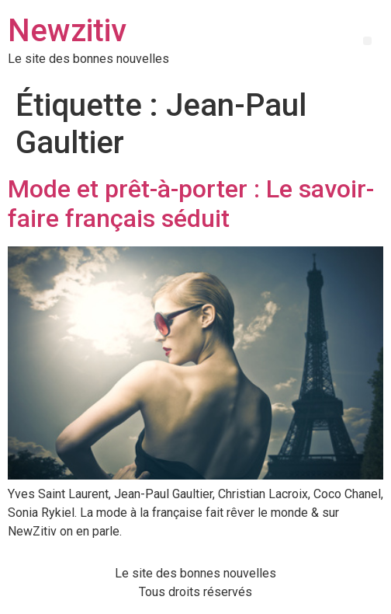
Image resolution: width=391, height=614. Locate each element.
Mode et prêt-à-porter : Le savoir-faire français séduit (191, 203)
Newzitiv (67, 30)
